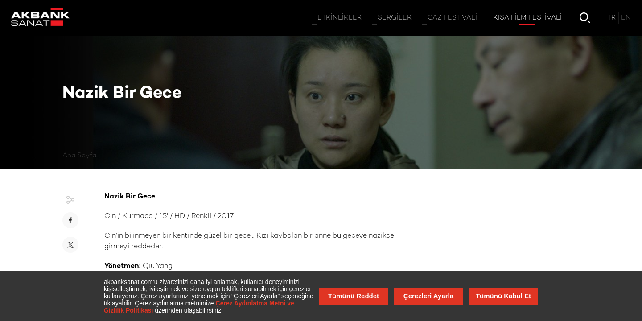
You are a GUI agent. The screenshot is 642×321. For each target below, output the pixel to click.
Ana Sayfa (79, 155)
